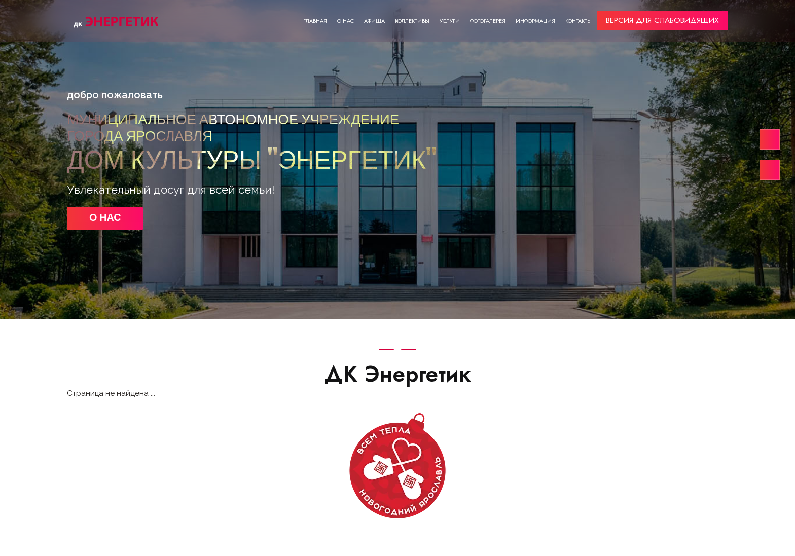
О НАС (105, 218)
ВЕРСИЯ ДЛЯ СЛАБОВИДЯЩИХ (662, 20)
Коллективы (412, 21)
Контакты (578, 21)
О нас (345, 21)
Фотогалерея (487, 21)
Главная (315, 21)
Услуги (450, 21)
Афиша (374, 21)
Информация (535, 21)
